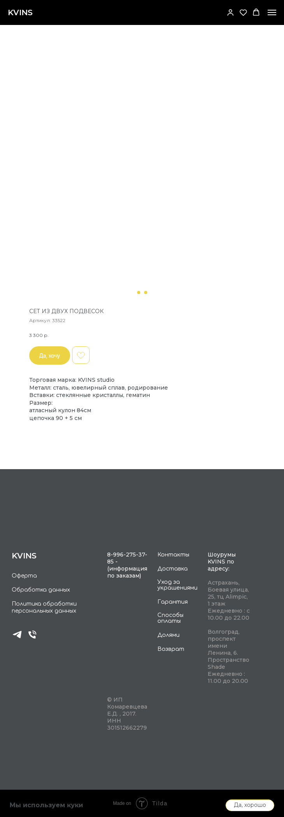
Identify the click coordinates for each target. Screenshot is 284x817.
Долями (168, 635)
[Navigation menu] (272, 12)
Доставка (172, 569)
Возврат (170, 649)
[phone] (32, 637)
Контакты (173, 555)
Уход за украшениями (177, 585)
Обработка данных (41, 590)
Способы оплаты (170, 618)
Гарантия (172, 602)
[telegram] (17, 637)
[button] (230, 12)
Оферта (24, 576)
